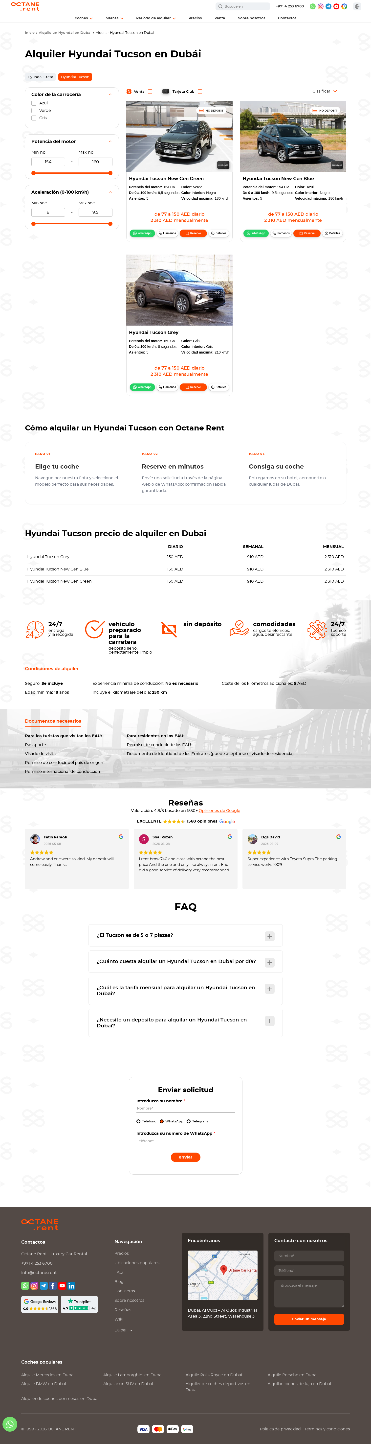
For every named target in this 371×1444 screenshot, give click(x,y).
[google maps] (344, 6)
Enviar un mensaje (309, 1319)
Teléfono (149, 1121)
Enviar (185, 1157)
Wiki (118, 1319)
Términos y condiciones (327, 1429)
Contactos (124, 1291)
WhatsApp (144, 233)
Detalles (221, 233)
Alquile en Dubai (47, 1375)
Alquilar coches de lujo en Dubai (299, 1384)
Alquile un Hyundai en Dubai (65, 33)
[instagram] (321, 6)
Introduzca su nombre (160, 1101)
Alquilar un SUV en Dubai (128, 1384)
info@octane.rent (39, 1273)
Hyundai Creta (40, 77)
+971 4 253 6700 (290, 6)
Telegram (200, 1121)
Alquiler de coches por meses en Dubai (59, 1399)
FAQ (118, 1272)
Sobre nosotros (129, 1300)
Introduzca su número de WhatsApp (175, 1134)
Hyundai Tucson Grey (153, 333)
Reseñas (122, 1310)
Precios (121, 1253)
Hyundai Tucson (75, 77)
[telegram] (328, 6)
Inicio (30, 33)
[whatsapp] (313, 6)
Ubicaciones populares (136, 1263)
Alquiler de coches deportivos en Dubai (218, 1387)
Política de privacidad (280, 1429)
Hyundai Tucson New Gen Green (166, 179)
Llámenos (169, 233)
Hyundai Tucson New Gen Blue (278, 179)
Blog (119, 1282)
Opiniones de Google (219, 811)
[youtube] (336, 6)
